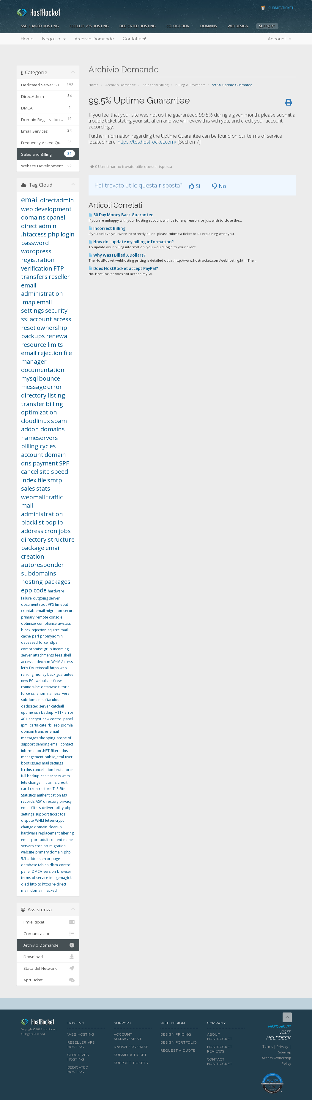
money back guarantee (54, 674)
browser (64, 871)
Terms (267, 1046)
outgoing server (46, 598)
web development (46, 209)
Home (27, 39)
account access (50, 319)
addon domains (43, 429)
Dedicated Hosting (137, 25)
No (219, 186)
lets (24, 782)
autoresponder (42, 565)
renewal (57, 336)
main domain (32, 890)
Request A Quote (178, 1050)
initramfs (49, 782)
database (49, 686)
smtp (54, 480)
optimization (39, 412)
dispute (27, 820)
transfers (34, 277)
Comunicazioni (48, 933)
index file (33, 480)
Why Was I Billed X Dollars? (117, 255)
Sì (194, 186)
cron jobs (58, 531)
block (25, 629)
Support (267, 25)
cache (26, 636)
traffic (54, 497)
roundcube (30, 686)
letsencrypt (54, 820)
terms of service (34, 877)
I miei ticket (48, 922)
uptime (27, 712)
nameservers (39, 438)
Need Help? (271, 1032)
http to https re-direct (48, 884)
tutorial (64, 686)
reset (28, 328)
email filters (31, 807)
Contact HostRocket (219, 1061)
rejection (38, 629)
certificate (38, 725)
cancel (29, 472)
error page (51, 858)
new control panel (57, 718)
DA (31, 667)
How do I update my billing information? (131, 241)
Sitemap (284, 1052)
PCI (31, 680)
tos (62, 814)
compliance (47, 623)
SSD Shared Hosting (40, 25)
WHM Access (62, 661)
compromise (32, 648)
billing (54, 404)
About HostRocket (219, 1036)
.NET (46, 750)
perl (35, 636)
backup (47, 712)
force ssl (28, 693)
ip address (42, 526)
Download (48, 956)
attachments (43, 655)
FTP (58, 268)
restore (45, 788)
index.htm (42, 661)
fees (58, 655)
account (32, 455)
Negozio (54, 39)
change (34, 782)
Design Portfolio (178, 1042)
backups (33, 336)
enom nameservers (53, 693)
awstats (64, 623)
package (32, 548)
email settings (36, 306)
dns (26, 463)
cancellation (43, 769)
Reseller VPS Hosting (89, 25)
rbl (50, 725)
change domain (34, 826)
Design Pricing (175, 1034)
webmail (33, 497)
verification (36, 268)
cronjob (41, 845)
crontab (27, 610)
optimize (28, 623)
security (56, 310)
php (53, 234)
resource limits (42, 345)
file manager (46, 357)
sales (28, 488)
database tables (34, 864)
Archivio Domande (94, 39)
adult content (51, 839)
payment (45, 463)
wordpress (36, 251)
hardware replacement (40, 833)
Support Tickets (131, 1063)
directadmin (57, 200)
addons (33, 858)
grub (48, 648)
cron (34, 788)
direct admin (38, 226)
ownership (52, 328)
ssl (25, 319)
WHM (39, 820)
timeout (61, 604)
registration (38, 260)
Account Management (128, 1036)
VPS (51, 604)
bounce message (40, 382)
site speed (54, 472)
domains (33, 217)
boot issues (31, 763)
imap (28, 302)
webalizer (44, 680)
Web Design (238, 25)
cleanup (55, 826)
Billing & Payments (190, 84)
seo (56, 725)
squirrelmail (58, 629)
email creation (41, 552)
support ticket (47, 814)
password (35, 243)
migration (57, 845)
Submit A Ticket (130, 1055)
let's (24, 667)
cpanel (56, 217)
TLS (55, 788)
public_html (54, 756)
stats (43, 488)
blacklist (32, 522)
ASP (39, 801)
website (27, 852)
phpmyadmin (51, 636)
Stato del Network (48, 968)
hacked (51, 890)
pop (50, 522)
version (49, 871)
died (25, 884)
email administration (42, 289)
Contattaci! (134, 39)
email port (30, 839)
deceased (29, 642)
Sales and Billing (155, 84)
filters (55, 750)
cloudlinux (35, 421)
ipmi (25, 725)
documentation (42, 370)
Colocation (178, 25)
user (69, 756)
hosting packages (45, 582)
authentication (49, 795)
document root (34, 604)
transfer (33, 404)
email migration (49, 610)
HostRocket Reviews (219, 1049)
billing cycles (38, 446)
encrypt (35, 718)
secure (69, 610)
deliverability (53, 807)
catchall (57, 706)
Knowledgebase (131, 1047)
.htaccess (34, 234)
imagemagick (60, 877)
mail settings (52, 763)
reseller (59, 277)
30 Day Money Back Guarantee (121, 214)
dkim (54, 864)
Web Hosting (81, 1034)
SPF (64, 463)
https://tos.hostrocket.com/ (147, 141)
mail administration (42, 509)
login (68, 234)
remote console (49, 617)
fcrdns (26, 769)
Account (279, 39)
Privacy (282, 1046)
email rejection (41, 353)
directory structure (48, 539)
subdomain (30, 699)
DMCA (37, 871)
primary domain (49, 852)
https (54, 667)
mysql (29, 378)
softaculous (51, 699)
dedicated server (35, 706)
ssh (37, 712)
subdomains (38, 573)
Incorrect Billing (107, 228)
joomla (67, 725)
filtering (67, 833)
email (30, 199)
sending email (47, 744)
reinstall (42, 667)
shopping (47, 737)
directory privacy (57, 801)
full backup (30, 775)
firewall (59, 680)
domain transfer (34, 731)
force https (48, 642)
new (24, 680)
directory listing (43, 395)
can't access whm (55, 775)
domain (55, 455)
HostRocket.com (40, 1022)
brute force (63, 769)
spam (59, 421)
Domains (208, 25)
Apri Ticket (48, 979)
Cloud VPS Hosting (78, 1057)
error (54, 387)
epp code (34, 590)
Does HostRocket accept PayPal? (123, 268)
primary (27, 617)
